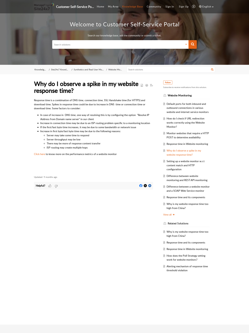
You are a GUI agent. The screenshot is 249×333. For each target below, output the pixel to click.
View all (169, 214)
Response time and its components (186, 197)
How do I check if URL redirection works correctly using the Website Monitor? (186, 122)
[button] (193, 6)
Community (154, 6)
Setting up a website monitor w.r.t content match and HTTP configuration (186, 165)
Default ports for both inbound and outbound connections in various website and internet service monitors (188, 108)
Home (100, 6)
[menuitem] (100, 6)
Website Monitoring (117, 69)
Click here (39, 154)
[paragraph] (93, 134)
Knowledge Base (132, 6)
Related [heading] (178, 223)
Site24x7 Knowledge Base (64, 69)
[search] (117, 44)
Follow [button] (168, 82)
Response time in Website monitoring (187, 144)
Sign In (169, 6)
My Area (113, 6)
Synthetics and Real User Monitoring (93, 69)
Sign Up (184, 6)
